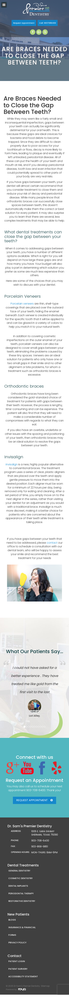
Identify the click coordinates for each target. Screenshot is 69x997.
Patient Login (16, 961)
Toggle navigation (4, 5)
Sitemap (45, 986)
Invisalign (12, 464)
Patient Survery (17, 969)
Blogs (12, 919)
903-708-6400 (35, 790)
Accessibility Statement (23, 976)
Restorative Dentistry (21, 901)
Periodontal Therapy (21, 893)
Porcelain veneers (22, 304)
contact (52, 543)
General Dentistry (19, 870)
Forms (12, 935)
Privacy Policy (17, 942)
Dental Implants (18, 885)
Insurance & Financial (22, 927)
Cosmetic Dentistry (20, 878)
